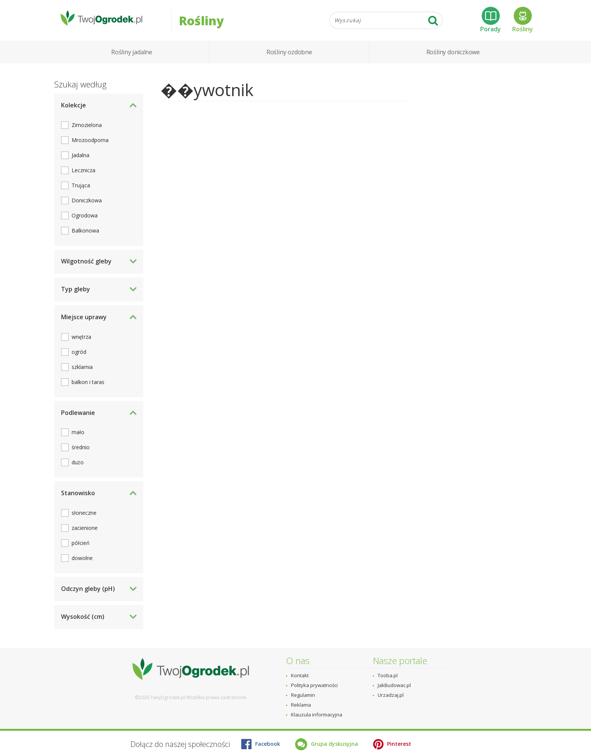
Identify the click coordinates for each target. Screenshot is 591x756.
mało (78, 436)
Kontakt (300, 675)
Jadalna (80, 159)
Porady (490, 22)
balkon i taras (88, 386)
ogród (79, 356)
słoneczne (84, 517)
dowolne (82, 562)
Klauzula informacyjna (316, 714)
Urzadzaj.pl (391, 695)
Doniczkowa (87, 204)
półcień (81, 547)
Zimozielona (87, 129)
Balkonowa (85, 235)
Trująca (81, 189)
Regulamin (303, 695)
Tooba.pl (388, 675)
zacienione (85, 532)
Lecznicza (83, 174)
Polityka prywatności (314, 685)
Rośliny (522, 22)
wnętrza (81, 340)
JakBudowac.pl (394, 685)
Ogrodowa (85, 219)
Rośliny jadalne (131, 56)
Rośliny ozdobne (289, 56)
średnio (81, 451)
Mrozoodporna (90, 144)
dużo (78, 466)
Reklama (301, 704)
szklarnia (82, 371)
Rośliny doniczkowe (453, 56)
